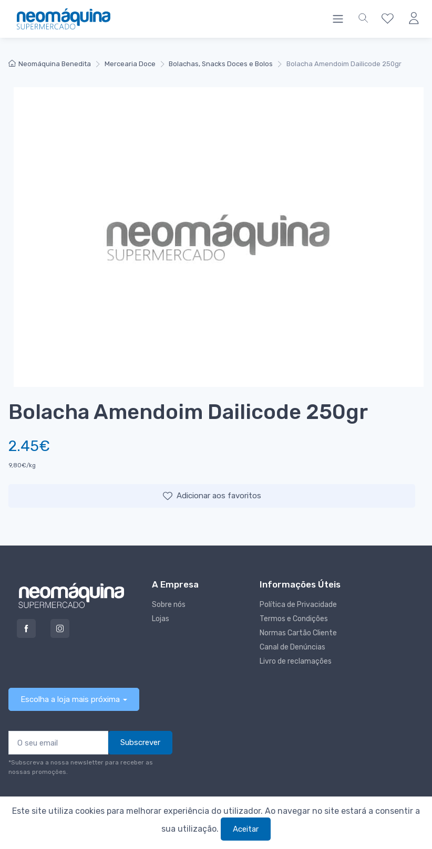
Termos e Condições (294, 618)
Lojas (160, 618)
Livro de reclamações (296, 661)
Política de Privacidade (298, 604)
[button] (363, 19)
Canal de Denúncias (292, 647)
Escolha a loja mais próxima (70, 699)
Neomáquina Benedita (49, 64)
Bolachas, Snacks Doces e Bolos (221, 64)
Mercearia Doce (130, 64)
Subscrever (140, 742)
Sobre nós (169, 604)
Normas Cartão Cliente (298, 632)
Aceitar (246, 829)
